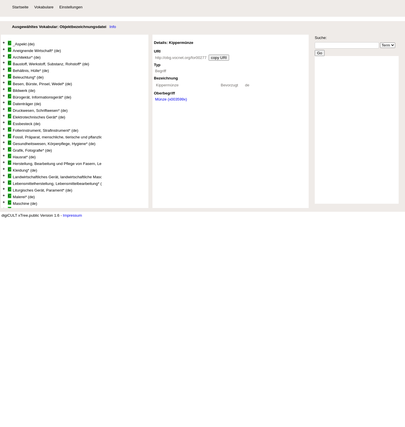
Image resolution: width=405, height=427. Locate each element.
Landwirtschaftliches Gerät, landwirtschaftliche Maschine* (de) (55, 176)
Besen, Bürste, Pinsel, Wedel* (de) (40, 83)
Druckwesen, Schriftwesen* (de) (38, 110)
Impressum (72, 215)
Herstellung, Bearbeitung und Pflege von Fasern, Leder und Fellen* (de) (55, 163)
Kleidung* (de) (22, 169)
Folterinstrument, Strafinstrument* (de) (43, 130)
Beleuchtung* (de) (26, 76)
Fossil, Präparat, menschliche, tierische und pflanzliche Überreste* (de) (55, 136)
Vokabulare (44, 7)
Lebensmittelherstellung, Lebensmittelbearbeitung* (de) (55, 183)
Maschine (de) (22, 203)
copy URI (219, 57)
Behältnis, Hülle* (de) (28, 70)
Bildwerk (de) (21, 90)
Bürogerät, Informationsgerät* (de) (39, 96)
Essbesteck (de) (24, 123)
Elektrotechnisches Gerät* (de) (36, 116)
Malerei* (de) (21, 196)
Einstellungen (70, 7)
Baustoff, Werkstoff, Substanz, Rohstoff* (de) (48, 63)
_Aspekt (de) (21, 43)
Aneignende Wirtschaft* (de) (34, 50)
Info (113, 27)
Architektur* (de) (24, 57)
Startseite (20, 7)
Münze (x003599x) (171, 99)
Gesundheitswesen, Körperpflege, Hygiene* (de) (51, 143)
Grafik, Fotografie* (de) (30, 150)
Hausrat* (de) (22, 156)
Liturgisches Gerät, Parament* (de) (40, 189)
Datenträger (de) (24, 103)
